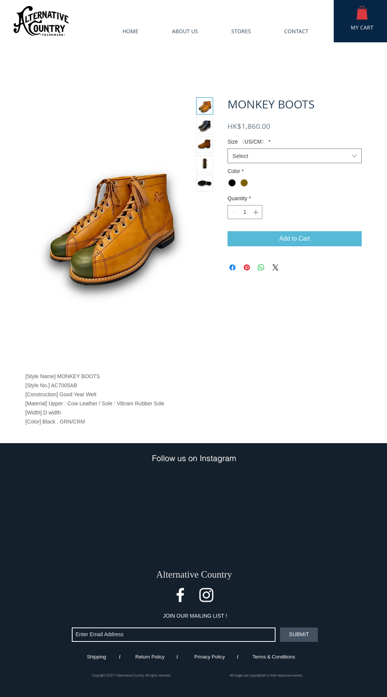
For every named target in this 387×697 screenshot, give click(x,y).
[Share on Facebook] (232, 267)
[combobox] (295, 155)
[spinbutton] (245, 212)
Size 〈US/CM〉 (249, 142)
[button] (362, 13)
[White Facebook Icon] (180, 595)
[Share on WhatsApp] (261, 267)
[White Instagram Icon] (206, 595)
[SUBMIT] (299, 634)
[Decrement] (233, 212)
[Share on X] (275, 267)
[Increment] (256, 212)
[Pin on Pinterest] (246, 267)
